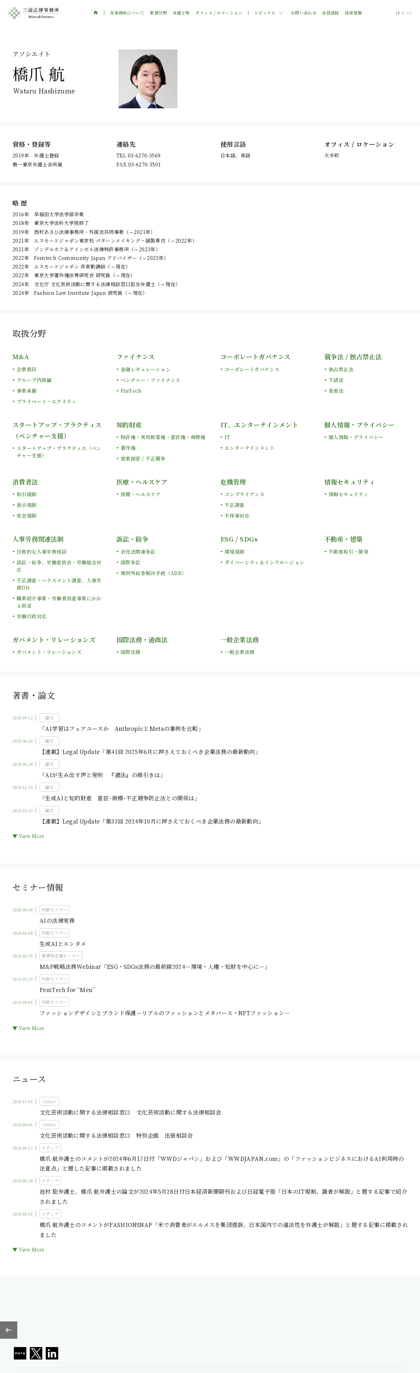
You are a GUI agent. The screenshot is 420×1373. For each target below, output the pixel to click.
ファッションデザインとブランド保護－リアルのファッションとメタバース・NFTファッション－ (165, 1013)
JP (398, 13)
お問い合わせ (303, 13)
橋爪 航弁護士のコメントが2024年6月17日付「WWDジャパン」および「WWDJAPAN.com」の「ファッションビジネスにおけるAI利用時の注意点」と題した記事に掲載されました (222, 1164)
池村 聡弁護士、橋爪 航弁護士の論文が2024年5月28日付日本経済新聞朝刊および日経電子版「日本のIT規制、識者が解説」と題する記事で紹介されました (223, 1197)
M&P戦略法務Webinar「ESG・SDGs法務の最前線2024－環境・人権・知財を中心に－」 (155, 967)
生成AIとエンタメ (63, 944)
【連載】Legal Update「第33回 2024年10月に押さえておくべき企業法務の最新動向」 (152, 821)
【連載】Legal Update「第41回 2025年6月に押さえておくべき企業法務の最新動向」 (150, 752)
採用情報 (353, 13)
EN (409, 13)
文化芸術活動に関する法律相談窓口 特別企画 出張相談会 (116, 1135)
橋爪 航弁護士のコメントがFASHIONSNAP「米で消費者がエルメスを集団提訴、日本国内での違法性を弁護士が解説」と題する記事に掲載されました (224, 1230)
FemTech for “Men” (67, 990)
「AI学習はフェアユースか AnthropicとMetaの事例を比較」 (122, 729)
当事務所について (127, 13)
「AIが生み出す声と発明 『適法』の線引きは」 (103, 775)
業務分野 (158, 13)
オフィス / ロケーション (219, 13)
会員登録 (330, 13)
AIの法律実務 (57, 921)
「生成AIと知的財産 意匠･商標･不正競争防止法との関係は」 (120, 798)
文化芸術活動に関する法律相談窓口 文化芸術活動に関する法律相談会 (130, 1112)
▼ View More (28, 836)
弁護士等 (181, 13)
